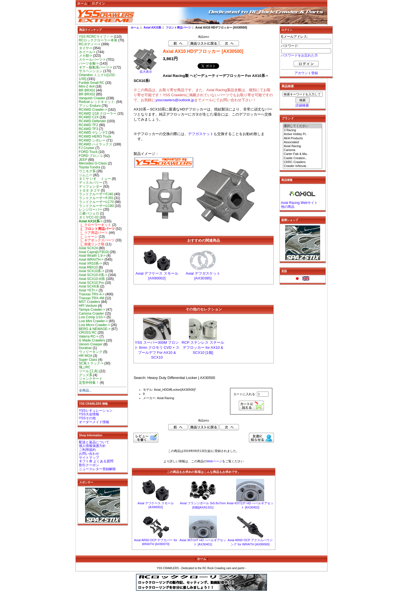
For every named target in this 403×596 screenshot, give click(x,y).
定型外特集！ (89, 383)
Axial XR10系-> (90, 263)
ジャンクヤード (90, 379)
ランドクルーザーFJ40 (96, 194)
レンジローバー (90, 209)
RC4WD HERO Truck (95, 136)
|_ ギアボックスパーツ (97, 240)
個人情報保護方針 (92, 446)
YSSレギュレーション (96, 411)
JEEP (83, 160)
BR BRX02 (87, 94)
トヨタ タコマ (89, 190)
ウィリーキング (90, 352)
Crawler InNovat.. (302, 166)
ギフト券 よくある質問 (96, 461)
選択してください (302, 126)
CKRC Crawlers (302, 162)
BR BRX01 (87, 90)
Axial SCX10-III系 (92, 279)
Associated (302, 142)
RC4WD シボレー (92, 140)
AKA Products (302, 138)
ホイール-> (87, 52)
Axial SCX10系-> (91, 271)
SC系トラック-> (91, 363)
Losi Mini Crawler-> (93, 321)
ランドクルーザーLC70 (96, 202)
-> (91, 221)
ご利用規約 (87, 450)
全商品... (85, 390)
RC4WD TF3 (88, 129)
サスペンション (90, 71)
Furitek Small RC (91, 83)
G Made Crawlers (92, 340)
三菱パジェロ (89, 213)
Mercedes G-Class (93, 163)
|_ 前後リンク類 (92, 244)
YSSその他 (87, 418)
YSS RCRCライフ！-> (96, 37)
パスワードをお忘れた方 (299, 55)
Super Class (88, 360)
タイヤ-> (85, 48)
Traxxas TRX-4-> (92, 294)
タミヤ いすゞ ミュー (95, 179)
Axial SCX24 (88, 248)
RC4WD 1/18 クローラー (98, 114)
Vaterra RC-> (89, 336)
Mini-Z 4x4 (87, 86)
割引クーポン (89, 465)
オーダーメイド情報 (94, 422)
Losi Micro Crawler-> (94, 325)
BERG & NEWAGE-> (95, 329)
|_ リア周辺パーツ (93, 233)
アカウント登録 (306, 73)
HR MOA (85, 356)
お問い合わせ (89, 454)
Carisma (302, 150)
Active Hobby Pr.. (302, 134)
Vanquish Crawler (92, 98)
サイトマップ (89, 458)
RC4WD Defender (92, 121)
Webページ (214, 461)
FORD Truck (88, 152)
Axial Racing (302, 146)
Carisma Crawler (91, 313)
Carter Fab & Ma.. (302, 154)
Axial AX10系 (152, 27)
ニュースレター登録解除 (97, 469)
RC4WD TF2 (88, 125)
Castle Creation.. (302, 158)
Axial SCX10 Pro (91, 283)
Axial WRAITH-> (91, 260)
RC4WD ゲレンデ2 (93, 133)
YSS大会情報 (89, 414)
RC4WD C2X (89, 117)
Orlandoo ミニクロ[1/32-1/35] (97, 77)
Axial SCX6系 (89, 286)
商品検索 (288, 86)
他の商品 (287, 207)
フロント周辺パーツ (178, 27)
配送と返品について (94, 442)
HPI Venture (88, 306)
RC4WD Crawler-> (93, 110)
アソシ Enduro (90, 106)
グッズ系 (85, 375)
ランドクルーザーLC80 (96, 206)
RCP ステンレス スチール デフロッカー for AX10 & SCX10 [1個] (203, 347)
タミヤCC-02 (89, 217)
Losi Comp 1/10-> (92, 317)
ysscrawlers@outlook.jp (174, 100)
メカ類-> (85, 56)
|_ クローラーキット (95, 225)
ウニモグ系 (87, 171)
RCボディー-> (89, 44)
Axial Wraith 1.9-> (92, 256)
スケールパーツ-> (92, 60)
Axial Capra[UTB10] (94, 252)
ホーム (82, 3)
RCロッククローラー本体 (98, 40)
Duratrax (85, 348)
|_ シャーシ (88, 237)
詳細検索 (302, 105)
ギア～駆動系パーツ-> (95, 67)
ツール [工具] (89, 371)
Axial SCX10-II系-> (93, 275)
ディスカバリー (90, 183)
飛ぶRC (84, 367)
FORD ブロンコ (91, 156)
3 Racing (302, 130)
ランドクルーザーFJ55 (96, 198)
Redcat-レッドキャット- (97, 102)
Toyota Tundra (89, 167)
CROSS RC (88, 332)
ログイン (98, 3)
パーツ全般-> (89, 63)
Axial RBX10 (88, 267)
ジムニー (85, 175)
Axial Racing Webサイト (299, 203)
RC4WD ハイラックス (96, 144)
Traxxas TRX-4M (91, 298)
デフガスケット (201, 134)
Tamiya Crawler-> (92, 310)
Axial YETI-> (88, 290)
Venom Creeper (91, 344)
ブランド (288, 118)
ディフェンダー (90, 187)
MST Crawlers (89, 302)
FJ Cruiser (87, 148)
